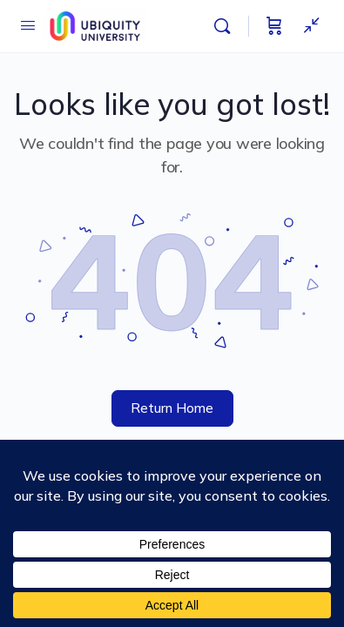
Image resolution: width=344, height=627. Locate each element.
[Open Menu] (27, 24)
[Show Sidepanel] (307, 26)
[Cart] (274, 26)
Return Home (172, 408)
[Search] (226, 26)
